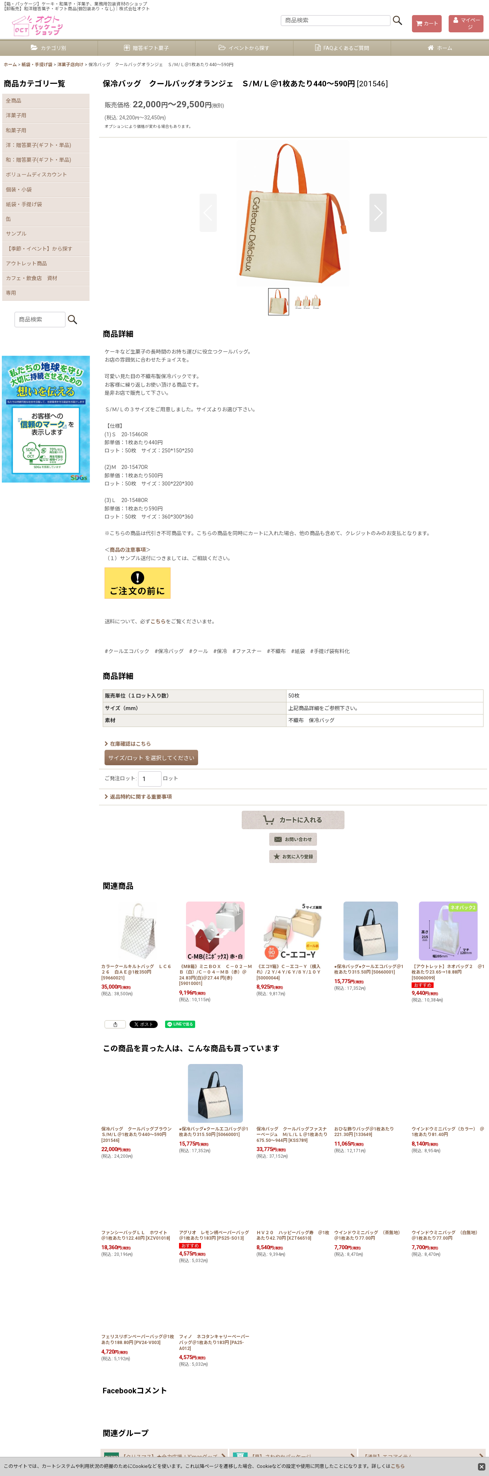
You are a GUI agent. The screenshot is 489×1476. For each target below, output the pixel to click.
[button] (208, 213)
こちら (158, 621)
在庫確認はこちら (128, 744)
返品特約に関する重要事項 (138, 797)
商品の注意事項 (128, 550)
